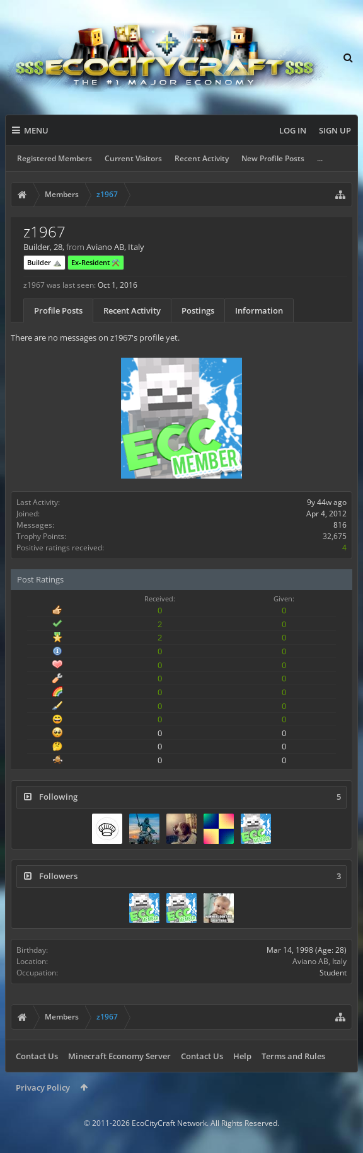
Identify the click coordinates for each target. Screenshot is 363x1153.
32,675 (335, 536)
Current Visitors (133, 158)
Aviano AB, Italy (319, 961)
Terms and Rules (293, 1056)
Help (242, 1056)
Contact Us (37, 1056)
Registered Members (54, 158)
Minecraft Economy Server (119, 1056)
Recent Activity (202, 158)
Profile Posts (58, 310)
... (320, 158)
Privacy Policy (43, 1087)
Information (259, 310)
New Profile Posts (272, 158)
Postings (198, 310)
